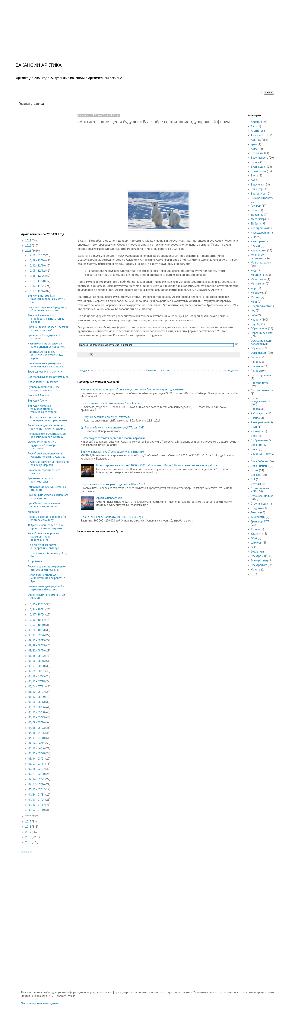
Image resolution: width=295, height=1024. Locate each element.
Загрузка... (27, 851)
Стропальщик (259, 503)
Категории (257, 241)
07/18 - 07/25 (36, 676)
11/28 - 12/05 (36, 275)
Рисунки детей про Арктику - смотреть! (107, 416)
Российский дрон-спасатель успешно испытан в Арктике (46, 455)
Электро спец (259, 560)
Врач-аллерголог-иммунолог (46, 371)
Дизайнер (257, 214)
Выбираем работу (262, 197)
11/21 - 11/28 (36, 281)
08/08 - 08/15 (36, 660)
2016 (28, 836)
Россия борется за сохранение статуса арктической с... (47, 568)
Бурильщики (258, 166)
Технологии (258, 516)
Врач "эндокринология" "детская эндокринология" (48, 328)
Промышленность (262, 390)
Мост (254, 301)
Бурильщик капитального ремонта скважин (44, 389)
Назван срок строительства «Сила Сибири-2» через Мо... (46, 345)
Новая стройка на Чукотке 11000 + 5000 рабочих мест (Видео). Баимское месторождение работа (156, 465)
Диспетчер (258, 219)
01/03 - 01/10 (36, 809)
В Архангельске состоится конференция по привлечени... (48, 419)
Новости (256, 319)
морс (254, 288)
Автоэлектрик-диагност (43, 381)
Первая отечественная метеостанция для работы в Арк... (46, 578)
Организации (259, 352)
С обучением (259, 440)
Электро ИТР (259, 555)
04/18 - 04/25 (36, 732)
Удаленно (257, 533)
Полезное (257, 366)
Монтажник (258, 283)
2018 (28, 826)
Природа (256, 370)
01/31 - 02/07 (36, 789)
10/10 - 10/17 (36, 619)
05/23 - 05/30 (36, 712)
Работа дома (259, 413)
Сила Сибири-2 (260, 465)
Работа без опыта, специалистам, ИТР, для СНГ (114, 427)
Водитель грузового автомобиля (48, 376)
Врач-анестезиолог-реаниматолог (40, 480)
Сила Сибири (259, 461)
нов (253, 310)
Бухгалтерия (258, 171)
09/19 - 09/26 (36, 635)
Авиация (256, 121)
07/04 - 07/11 (36, 686)
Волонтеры (258, 189)
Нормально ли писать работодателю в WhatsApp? (114, 484)
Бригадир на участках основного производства (48, 496)
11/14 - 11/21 (36, 286)
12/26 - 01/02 (36, 255)
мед (253, 270)
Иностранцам (259, 228)
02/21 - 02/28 (36, 773)
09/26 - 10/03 (36, 630)
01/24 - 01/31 (36, 794)
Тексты (255, 512)
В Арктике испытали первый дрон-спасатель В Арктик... (46, 527)
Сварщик (256, 444)
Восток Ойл (258, 193)
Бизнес (255, 162)
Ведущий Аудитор (39, 395)
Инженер (33, 511)
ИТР (253, 237)
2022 (28, 245)
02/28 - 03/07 (36, 768)
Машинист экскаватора (259, 257)
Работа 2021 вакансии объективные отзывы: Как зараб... (45, 355)
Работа (255, 408)
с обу (254, 435)
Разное (255, 417)
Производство (260, 382)
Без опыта (257, 153)
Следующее (86, 370)
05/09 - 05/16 (36, 722)
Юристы (256, 569)
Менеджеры (258, 279)
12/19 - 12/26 (36, 260)
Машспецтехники (261, 262)
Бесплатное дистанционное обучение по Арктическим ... (46, 427)
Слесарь (256, 474)
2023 (28, 240)
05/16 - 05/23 (36, 717)
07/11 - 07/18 (36, 681)
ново (254, 315)
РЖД (254, 426)
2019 (28, 821)
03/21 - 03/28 (36, 753)
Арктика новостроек (109, 497)
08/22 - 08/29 (36, 650)
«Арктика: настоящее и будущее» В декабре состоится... (42, 445)
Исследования (260, 232)
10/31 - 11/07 (36, 604)
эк (252, 547)
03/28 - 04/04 (36, 748)
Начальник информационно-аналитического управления (47, 365)
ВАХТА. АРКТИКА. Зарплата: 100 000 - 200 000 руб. (112, 516)
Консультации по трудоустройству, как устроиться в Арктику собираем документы (132, 389)
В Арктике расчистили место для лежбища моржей (48, 463)
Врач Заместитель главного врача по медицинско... (45, 505)
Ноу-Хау (256, 324)
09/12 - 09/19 (36, 640)
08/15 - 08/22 (36, 655)
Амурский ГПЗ (259, 135)
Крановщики (259, 250)
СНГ (253, 479)
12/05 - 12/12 (36, 270)
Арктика (256, 139)
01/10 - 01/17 (36, 804)
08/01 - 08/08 (36, 665)
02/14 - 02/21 (36, 779)
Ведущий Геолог (38, 400)
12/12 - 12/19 (36, 265)
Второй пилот (36, 561)
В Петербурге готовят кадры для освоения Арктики (113, 438)
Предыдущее (230, 370)
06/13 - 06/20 (36, 696)
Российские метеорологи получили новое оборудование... (43, 536)
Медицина (257, 274)
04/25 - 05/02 (36, 727)
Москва (255, 297)
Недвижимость (260, 306)
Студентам (258, 508)
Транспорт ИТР (260, 521)
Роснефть (257, 431)
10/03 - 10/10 (36, 624)
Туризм (255, 529)
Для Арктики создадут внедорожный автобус (43, 546)
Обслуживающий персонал (261, 342)
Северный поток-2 (262, 453)
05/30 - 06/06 (36, 707)
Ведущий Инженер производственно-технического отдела (42, 409)
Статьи (255, 483)
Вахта (254, 175)
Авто (254, 126)
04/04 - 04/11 (36, 743)
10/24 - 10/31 (36, 609)
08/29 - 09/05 (36, 645)
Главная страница (31, 103)
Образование (259, 328)
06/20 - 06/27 (36, 691)
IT (252, 574)
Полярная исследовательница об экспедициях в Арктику (47, 435)
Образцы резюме (261, 332)
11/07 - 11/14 (36, 291)
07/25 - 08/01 (36, 671)
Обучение (257, 348)
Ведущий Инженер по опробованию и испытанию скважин (46, 318)
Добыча (256, 223)
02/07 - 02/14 (36, 784)
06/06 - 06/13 (36, 701)
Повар (255, 361)
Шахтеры (256, 542)
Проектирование (261, 375)
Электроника (259, 565)
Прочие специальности (260, 400)
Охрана (255, 357)
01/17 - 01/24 (36, 799)
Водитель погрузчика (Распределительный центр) (112, 451)
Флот (254, 538)
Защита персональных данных (40, 1003)
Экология (257, 551)
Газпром (256, 205)
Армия (255, 148)
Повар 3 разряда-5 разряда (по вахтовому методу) (47, 518)
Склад (255, 470)
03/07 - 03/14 (36, 763)
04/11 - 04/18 (36, 737)
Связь (254, 449)
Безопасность (259, 157)
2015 (28, 842)
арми (254, 144)
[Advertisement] (113, 26)
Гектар (255, 210)
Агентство (257, 130)
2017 (28, 831)
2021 (28, 250)
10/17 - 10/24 (36, 614)
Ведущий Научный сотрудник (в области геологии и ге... (47, 309)
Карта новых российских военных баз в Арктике (112, 403)
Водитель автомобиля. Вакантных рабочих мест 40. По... (47, 299)
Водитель (257, 184)
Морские (256, 292)
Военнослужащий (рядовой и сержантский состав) (46, 588)
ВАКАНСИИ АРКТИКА (39, 65)
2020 (28, 816)
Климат (255, 245)
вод (253, 180)
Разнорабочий (260, 422)
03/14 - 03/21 (36, 758)
